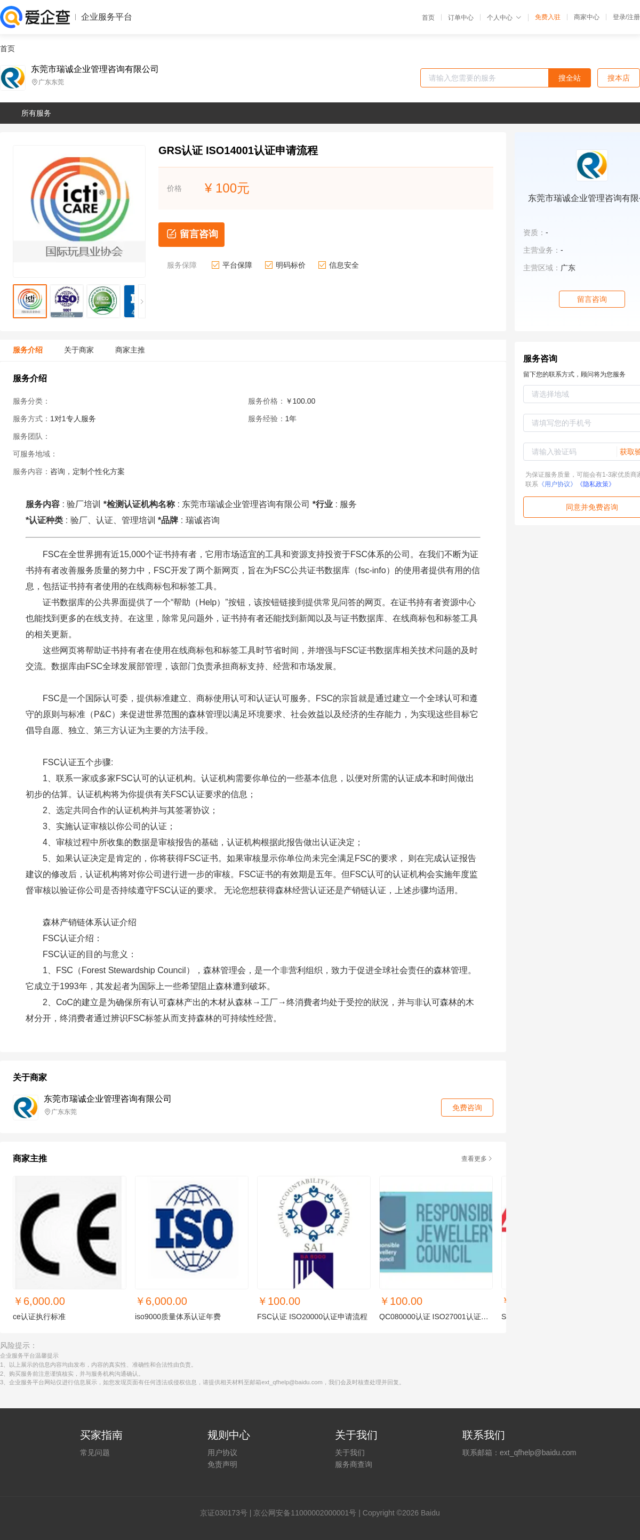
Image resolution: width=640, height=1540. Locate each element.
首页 (428, 17)
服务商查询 (353, 1464)
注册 (633, 17)
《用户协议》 (557, 484)
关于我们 (350, 1452)
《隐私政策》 (596, 484)
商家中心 (586, 17)
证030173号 (227, 1513)
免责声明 (222, 1464)
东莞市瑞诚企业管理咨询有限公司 (95, 69)
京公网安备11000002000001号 (304, 1513)
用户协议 (222, 1452)
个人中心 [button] (504, 17)
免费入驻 (548, 17)
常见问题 (95, 1452)
